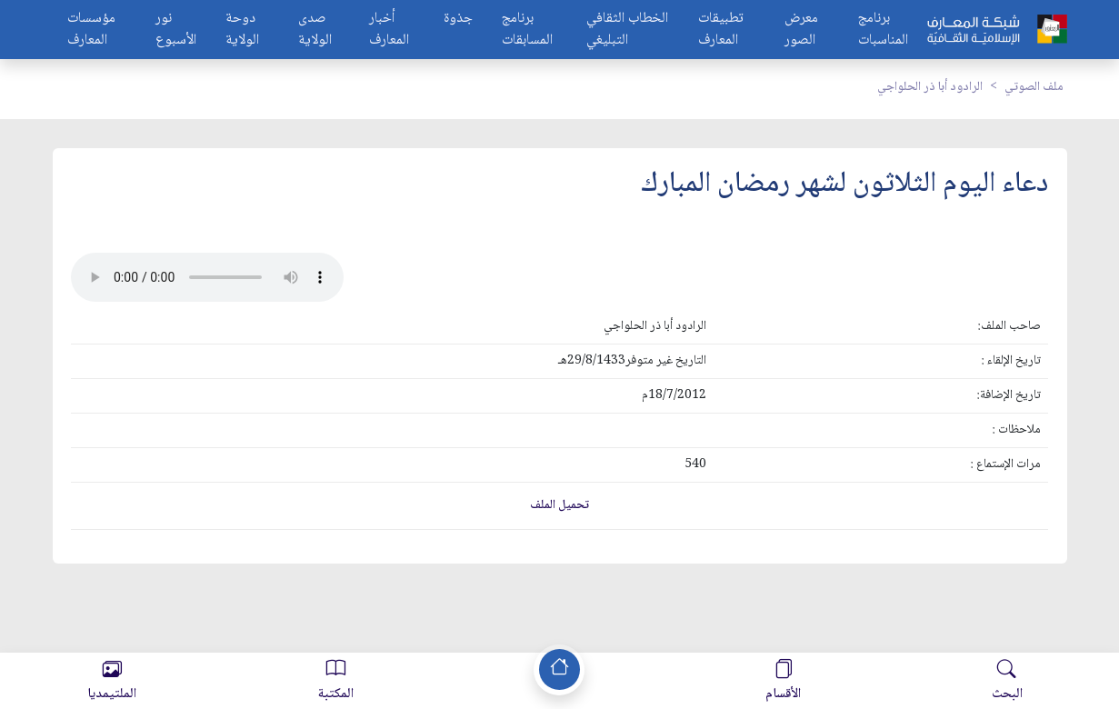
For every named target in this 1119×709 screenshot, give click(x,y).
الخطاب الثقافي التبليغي (627, 30)
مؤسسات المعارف (91, 30)
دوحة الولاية (242, 30)
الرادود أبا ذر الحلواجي (930, 87)
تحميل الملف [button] (559, 505)
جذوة (458, 19)
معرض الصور (801, 30)
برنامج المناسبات (883, 30)
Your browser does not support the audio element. (207, 277)
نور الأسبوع (175, 30)
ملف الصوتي (1034, 87)
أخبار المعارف (389, 30)
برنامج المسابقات (527, 30)
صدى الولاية (315, 30)
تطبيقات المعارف (721, 30)
